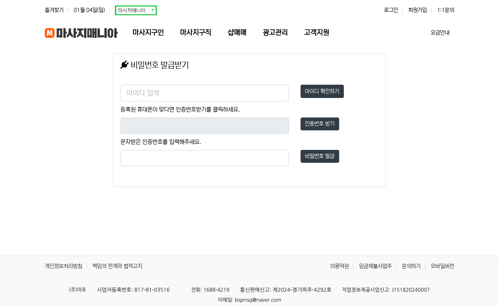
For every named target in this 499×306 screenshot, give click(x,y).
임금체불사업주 (375, 266)
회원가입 (417, 10)
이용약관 (339, 266)
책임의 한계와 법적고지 (117, 266)
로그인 (391, 10)
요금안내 (441, 33)
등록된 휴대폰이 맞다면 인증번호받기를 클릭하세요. (180, 109)
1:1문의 (445, 10)
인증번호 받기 (319, 124)
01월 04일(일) (89, 10)
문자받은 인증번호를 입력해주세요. (160, 142)
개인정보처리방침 (63, 266)
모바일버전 (442, 266)
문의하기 (411, 266)
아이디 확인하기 (322, 91)
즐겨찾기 (54, 10)
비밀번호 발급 (319, 156)
